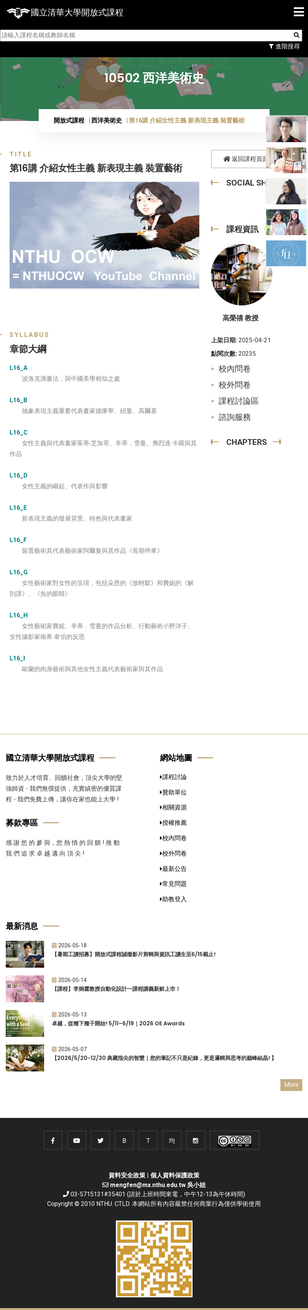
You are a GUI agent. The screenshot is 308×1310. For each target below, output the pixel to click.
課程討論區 (239, 401)
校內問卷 (235, 368)
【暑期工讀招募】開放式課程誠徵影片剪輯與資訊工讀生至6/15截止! (134, 954)
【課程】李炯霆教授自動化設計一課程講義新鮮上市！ (116, 989)
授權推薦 (173, 822)
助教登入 (173, 899)
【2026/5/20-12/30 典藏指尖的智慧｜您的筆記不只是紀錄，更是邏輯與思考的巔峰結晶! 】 (164, 1058)
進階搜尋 (284, 46)
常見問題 (173, 883)
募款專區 (22, 822)
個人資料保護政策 (174, 1175)
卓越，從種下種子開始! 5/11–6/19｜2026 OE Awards (118, 1023)
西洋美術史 (106, 120)
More (291, 1084)
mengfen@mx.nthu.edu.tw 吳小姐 (158, 1185)
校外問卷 (235, 385)
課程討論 (173, 777)
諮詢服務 (235, 417)
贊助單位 (173, 792)
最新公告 (173, 868)
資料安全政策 (127, 1175)
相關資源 (173, 807)
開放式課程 (69, 120)
